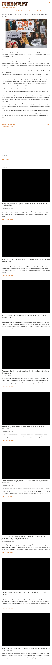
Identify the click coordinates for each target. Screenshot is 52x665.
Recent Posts (40, 10)
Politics (10, 126)
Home (3, 10)
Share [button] (47, 124)
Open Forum (10, 10)
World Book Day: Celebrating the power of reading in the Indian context (26, 648)
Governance (5, 126)
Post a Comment (5, 159)
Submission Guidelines (21, 10)
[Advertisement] (26, 144)
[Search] (46, 2)
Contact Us (31, 10)
